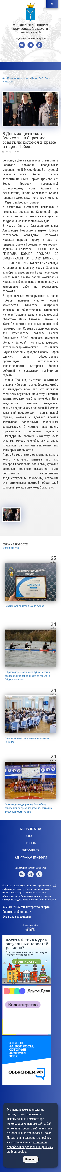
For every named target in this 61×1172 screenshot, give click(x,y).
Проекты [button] (30, 843)
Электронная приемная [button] (30, 857)
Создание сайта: (30, 925)
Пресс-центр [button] (30, 850)
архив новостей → (12, 547)
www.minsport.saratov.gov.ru (42, 899)
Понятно (30, 1159)
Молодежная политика (18, 78)
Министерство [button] (30, 829)
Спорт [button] (30, 836)
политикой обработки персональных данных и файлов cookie (30, 1147)
